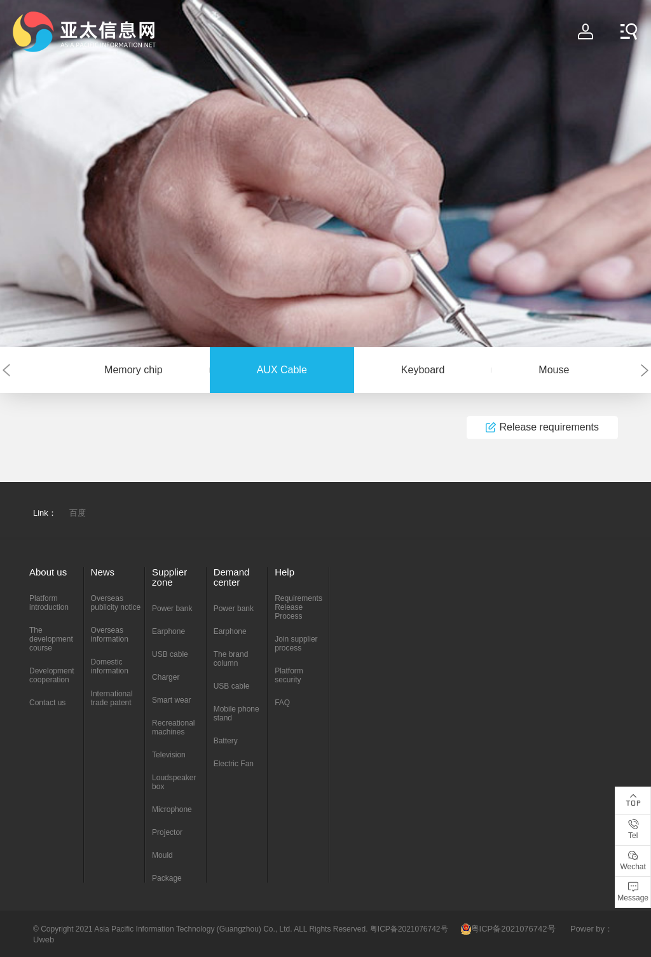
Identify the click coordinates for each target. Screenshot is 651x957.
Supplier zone (169, 577)
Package (167, 878)
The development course (51, 639)
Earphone (168, 631)
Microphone (172, 809)
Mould (162, 855)
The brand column (231, 659)
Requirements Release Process (298, 607)
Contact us (47, 702)
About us (48, 572)
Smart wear (171, 700)
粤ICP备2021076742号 (508, 928)
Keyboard (423, 369)
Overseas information (109, 635)
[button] (6, 370)
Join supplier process (296, 643)
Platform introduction (49, 603)
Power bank (172, 608)
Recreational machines (173, 727)
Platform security (289, 675)
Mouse (553, 369)
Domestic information (109, 666)
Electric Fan (234, 763)
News (103, 572)
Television (169, 754)
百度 (77, 513)
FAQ (282, 702)
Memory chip (133, 369)
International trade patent (112, 698)
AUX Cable (282, 369)
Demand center (232, 577)
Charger (165, 677)
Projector (167, 832)
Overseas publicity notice (116, 603)
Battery (226, 740)
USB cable (170, 654)
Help (284, 572)
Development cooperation (51, 675)
